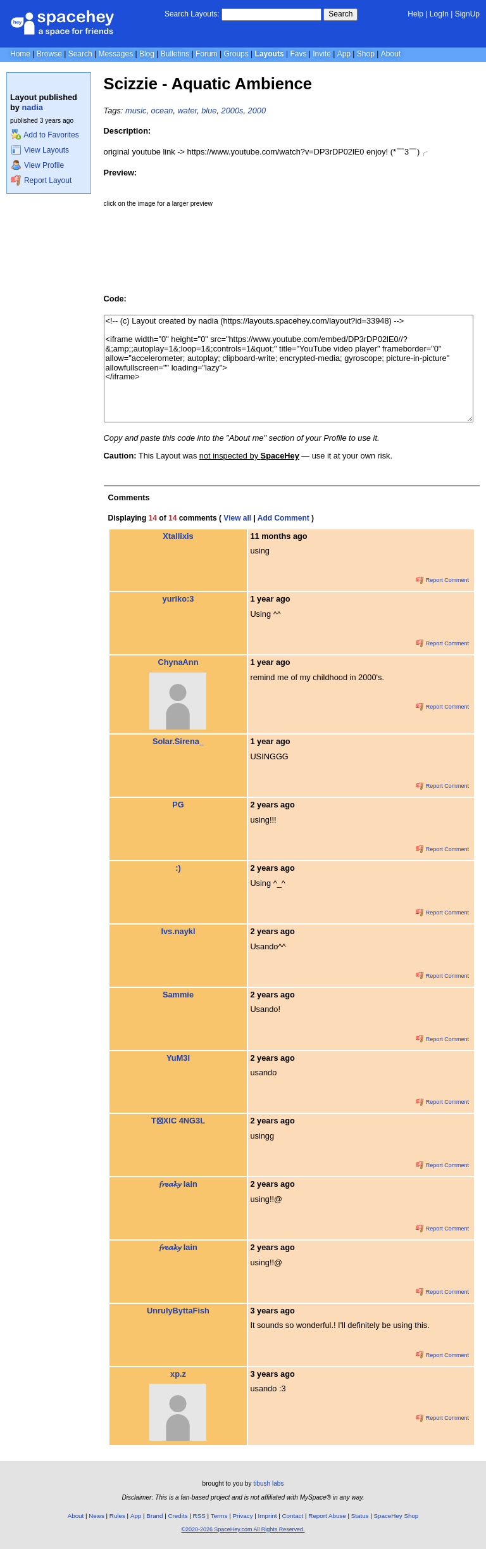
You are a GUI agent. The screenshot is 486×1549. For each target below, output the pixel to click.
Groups (235, 53)
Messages (115, 53)
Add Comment (283, 518)
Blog (146, 53)
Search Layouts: (192, 13)
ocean (162, 110)
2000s (232, 110)
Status (360, 1515)
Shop (366, 53)
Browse (49, 53)
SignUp (467, 13)
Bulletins (175, 53)
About (391, 53)
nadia (32, 107)
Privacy (242, 1515)
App (344, 53)
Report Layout (41, 180)
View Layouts (40, 150)
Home (20, 53)
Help (415, 13)
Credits (178, 1515)
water (187, 110)
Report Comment (442, 580)
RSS (199, 1515)
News (96, 1515)
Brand (154, 1515)
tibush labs (268, 1483)
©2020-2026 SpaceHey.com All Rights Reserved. (242, 1529)
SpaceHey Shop (396, 1515)
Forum (207, 53)
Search (340, 13)
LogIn (439, 13)
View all (237, 518)
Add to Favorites (44, 134)
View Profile (37, 165)
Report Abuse (327, 1515)
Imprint (267, 1515)
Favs (298, 53)
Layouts (269, 53)
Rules (117, 1515)
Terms (219, 1515)
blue (208, 110)
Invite (322, 53)
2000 (257, 110)
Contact (293, 1515)
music (135, 110)
